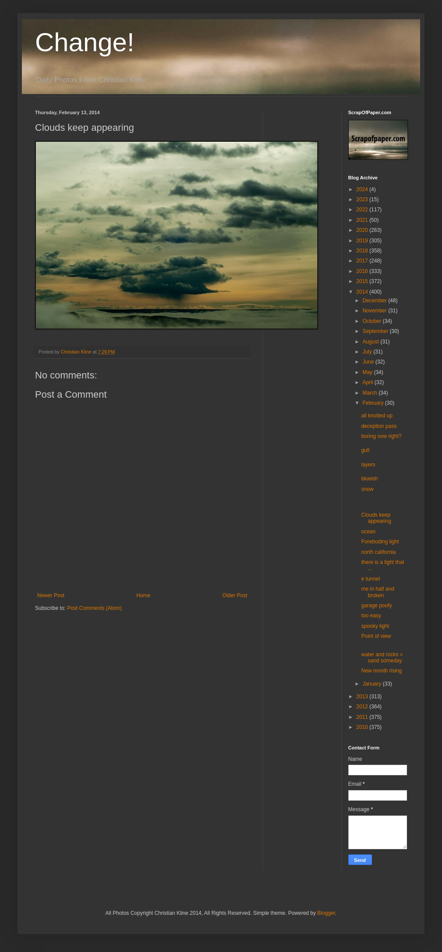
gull (365, 450)
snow (367, 489)
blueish (369, 479)
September (375, 331)
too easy (371, 615)
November (375, 311)
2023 (362, 199)
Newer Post (50, 595)
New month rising (381, 671)
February (373, 403)
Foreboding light (380, 542)
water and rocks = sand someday (382, 657)
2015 (362, 281)
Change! (84, 42)
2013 (362, 696)
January (372, 684)
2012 (362, 707)
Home (144, 595)
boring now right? (381, 436)
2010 (362, 727)
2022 (362, 209)
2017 (362, 261)
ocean (368, 531)
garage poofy (376, 605)
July (367, 352)
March (370, 393)
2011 (362, 717)
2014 (362, 292)
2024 (362, 189)
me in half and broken (377, 592)
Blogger (326, 913)
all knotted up (376, 416)
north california (378, 552)
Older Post (234, 595)
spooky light (375, 626)
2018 (362, 251)
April (368, 382)
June (368, 362)
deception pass (378, 426)
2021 (362, 220)
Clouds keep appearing (376, 518)
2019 (362, 241)
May (368, 372)
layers (368, 465)
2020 (362, 230)
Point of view (376, 636)
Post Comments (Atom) (94, 608)
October (372, 321)
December (375, 301)
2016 (362, 271)
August (371, 342)
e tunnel (370, 579)
